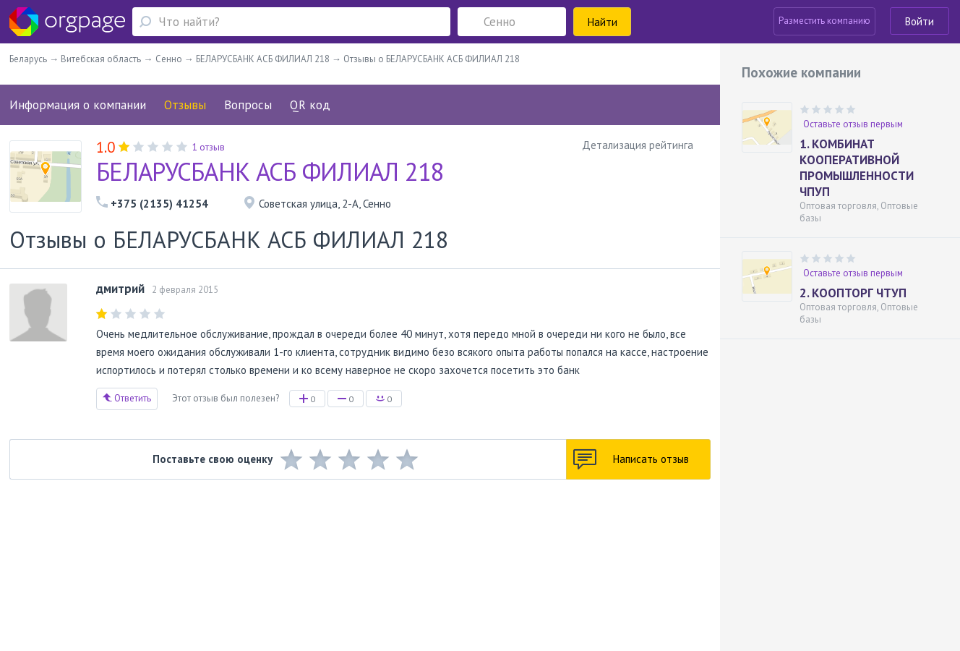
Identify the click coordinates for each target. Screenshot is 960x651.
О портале (152, 559)
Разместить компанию (824, 20)
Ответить (127, 398)
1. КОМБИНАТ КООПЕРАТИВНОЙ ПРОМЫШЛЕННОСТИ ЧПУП (857, 168)
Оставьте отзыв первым (853, 124)
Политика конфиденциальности (438, 559)
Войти (919, 21)
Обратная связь (90, 559)
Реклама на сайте (217, 559)
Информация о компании (77, 105)
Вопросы (248, 105)
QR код (310, 105)
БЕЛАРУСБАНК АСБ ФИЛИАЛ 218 (270, 171)
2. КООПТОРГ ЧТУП (853, 293)
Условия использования (313, 559)
